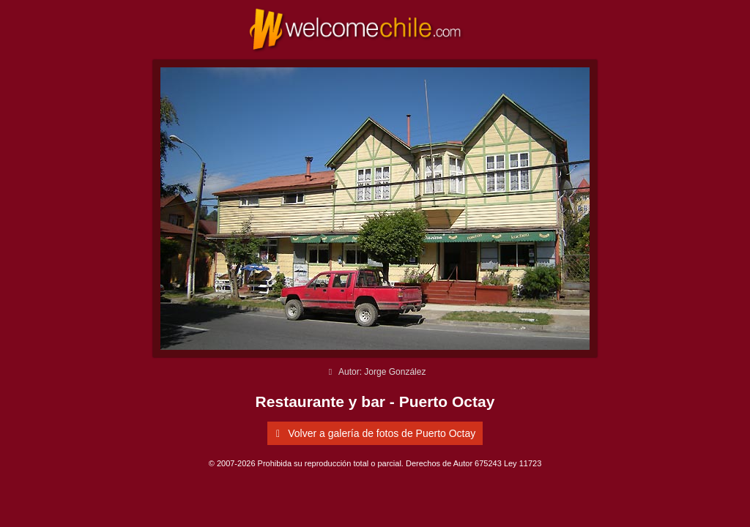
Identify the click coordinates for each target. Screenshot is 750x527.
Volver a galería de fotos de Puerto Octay (373, 433)
